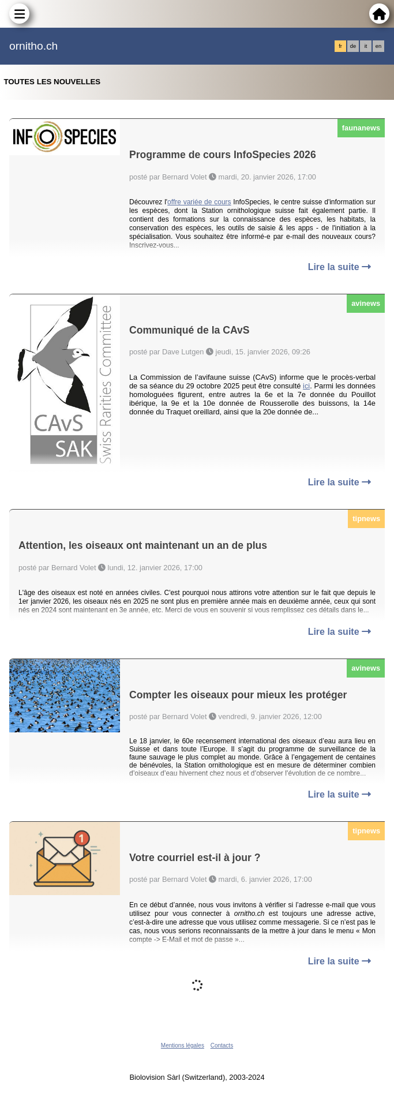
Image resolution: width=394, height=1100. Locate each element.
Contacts (222, 1045)
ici (306, 385)
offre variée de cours (199, 202)
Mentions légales (182, 1045)
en (378, 46)
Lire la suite (339, 267)
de (353, 46)
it (366, 46)
